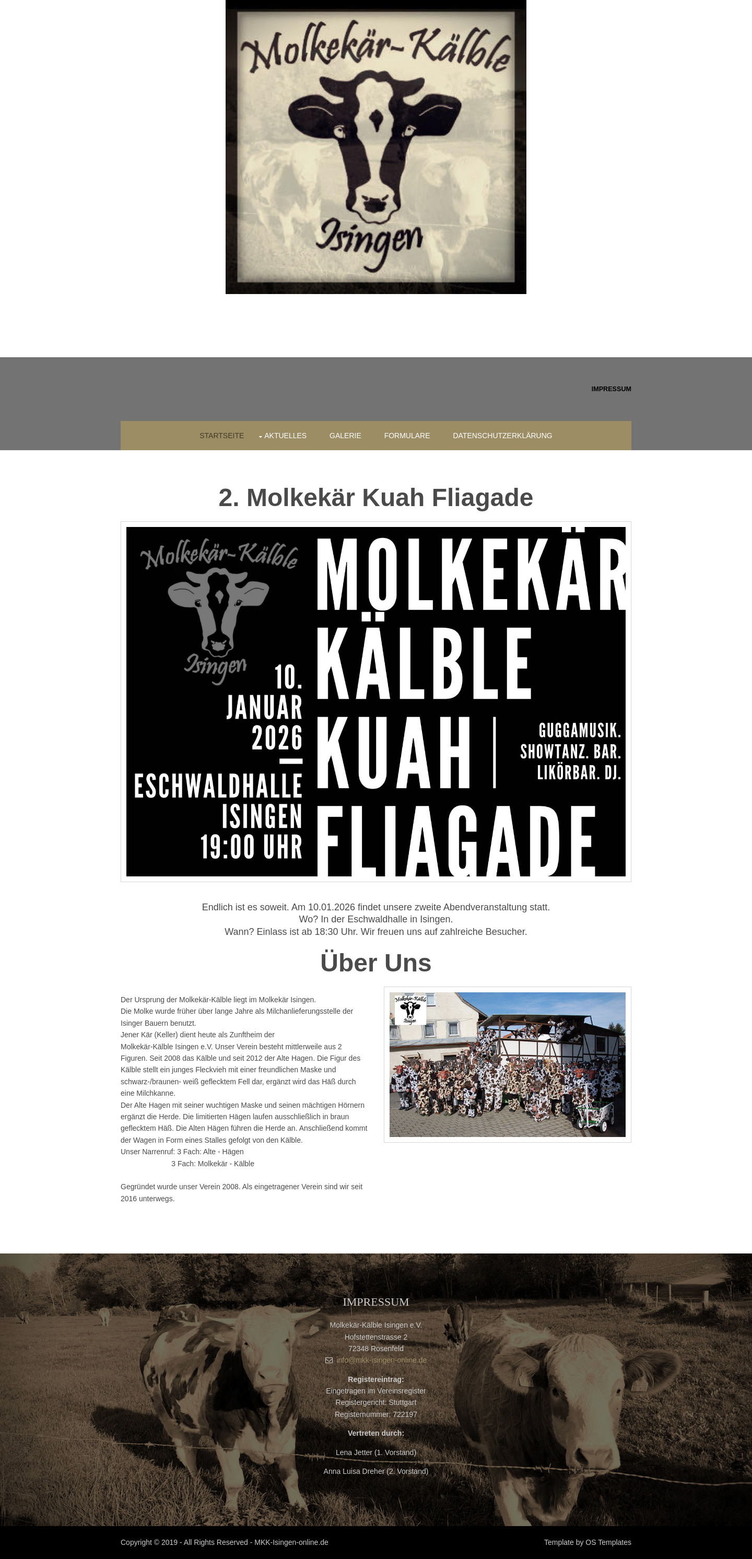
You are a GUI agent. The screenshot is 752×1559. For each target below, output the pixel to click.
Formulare (407, 435)
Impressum (611, 389)
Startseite (221, 435)
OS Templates (608, 1542)
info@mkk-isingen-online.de (381, 1360)
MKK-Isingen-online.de (291, 1542)
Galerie (345, 435)
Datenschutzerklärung (502, 435)
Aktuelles (285, 435)
